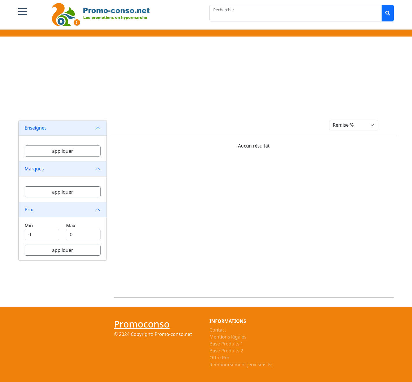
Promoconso (141, 324)
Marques (34, 168)
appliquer (62, 151)
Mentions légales (228, 337)
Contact (217, 330)
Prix (29, 209)
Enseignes (36, 128)
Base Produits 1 (226, 344)
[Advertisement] (206, 79)
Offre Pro (219, 357)
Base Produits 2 (226, 351)
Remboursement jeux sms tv (240, 364)
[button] (22, 11)
